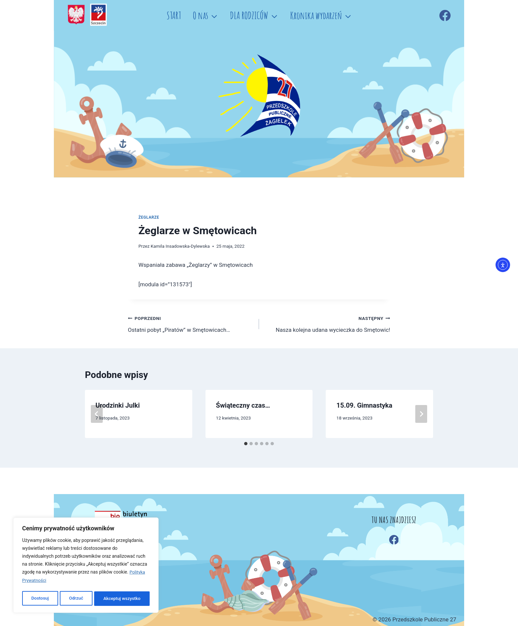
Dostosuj (39, 598)
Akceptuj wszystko (121, 598)
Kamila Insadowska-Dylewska (180, 246)
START (173, 15)
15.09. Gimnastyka (364, 405)
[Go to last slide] (97, 414)
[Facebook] (445, 15)
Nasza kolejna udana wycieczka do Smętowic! (327, 323)
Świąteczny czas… (243, 405)
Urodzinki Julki (117, 405)
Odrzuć (75, 598)
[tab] (245, 443)
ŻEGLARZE (148, 217)
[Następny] (421, 414)
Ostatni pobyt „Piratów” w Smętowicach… (190, 323)
